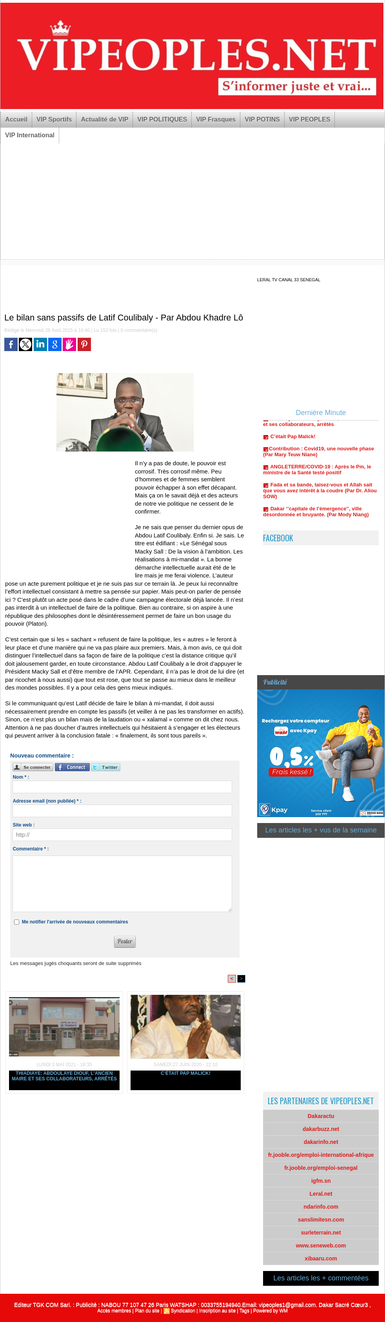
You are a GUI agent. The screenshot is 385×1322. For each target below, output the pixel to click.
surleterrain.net (321, 1232)
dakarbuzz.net (321, 1129)
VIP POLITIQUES (162, 119)
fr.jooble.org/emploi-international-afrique (321, 1155)
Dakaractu (321, 1116)
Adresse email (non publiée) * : (47, 801)
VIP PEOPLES (310, 119)
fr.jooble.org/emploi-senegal (321, 1168)
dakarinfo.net (321, 1142)
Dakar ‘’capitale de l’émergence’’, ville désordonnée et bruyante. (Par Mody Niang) (316, 514)
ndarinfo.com (320, 1207)
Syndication (183, 1310)
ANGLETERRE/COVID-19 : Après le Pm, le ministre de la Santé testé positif (317, 472)
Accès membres (114, 1310)
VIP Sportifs (54, 119)
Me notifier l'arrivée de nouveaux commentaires (75, 922)
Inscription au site (217, 1310)
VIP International (29, 135)
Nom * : (21, 777)
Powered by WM (270, 1310)
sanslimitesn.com (321, 1219)
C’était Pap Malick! (186, 1073)
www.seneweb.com (321, 1245)
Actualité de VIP (104, 119)
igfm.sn (321, 1181)
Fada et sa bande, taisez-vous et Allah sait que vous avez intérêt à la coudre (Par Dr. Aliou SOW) (320, 493)
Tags (244, 1310)
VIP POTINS (262, 119)
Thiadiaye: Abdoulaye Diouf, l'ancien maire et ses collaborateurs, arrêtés (64, 1076)
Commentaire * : (31, 849)
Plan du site (147, 1310)
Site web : (24, 825)
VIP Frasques (216, 119)
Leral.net (320, 1194)
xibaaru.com (321, 1258)
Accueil (16, 119)
